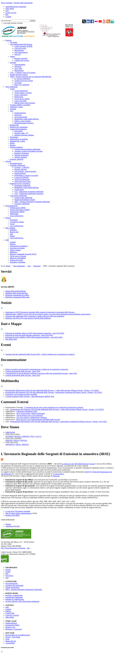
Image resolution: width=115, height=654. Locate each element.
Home (8, 266)
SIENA (18, 444)
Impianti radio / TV (21, 133)
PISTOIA (23, 440)
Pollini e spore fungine (22, 121)
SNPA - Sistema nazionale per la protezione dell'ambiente (30, 77)
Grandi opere (19, 190)
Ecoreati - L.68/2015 (21, 167)
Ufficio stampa (15, 250)
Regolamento (19, 50)
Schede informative (12, 587)
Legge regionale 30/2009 (23, 46)
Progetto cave (10, 627)
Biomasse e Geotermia (13, 629)
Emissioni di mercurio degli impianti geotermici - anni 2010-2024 (29, 335)
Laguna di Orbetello (21, 177)
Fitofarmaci (14, 137)
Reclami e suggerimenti (13, 595)
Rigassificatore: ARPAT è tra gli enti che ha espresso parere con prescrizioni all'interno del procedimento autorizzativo (48, 314)
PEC (7, 15)
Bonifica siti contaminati (19, 127)
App (7, 578)
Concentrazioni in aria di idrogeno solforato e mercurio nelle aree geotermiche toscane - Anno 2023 (41, 373)
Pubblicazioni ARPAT (18, 208)
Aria (11, 111)
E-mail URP (9, 613)
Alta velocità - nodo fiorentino (25, 171)
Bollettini (13, 230)
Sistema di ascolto (16, 260)
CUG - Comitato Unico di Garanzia (22, 73)
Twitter (8, 572)
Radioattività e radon (17, 141)
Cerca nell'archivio (16, 216)
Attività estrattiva (20, 157)
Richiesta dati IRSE (12, 515)
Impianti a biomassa (21, 153)
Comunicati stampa (17, 222)
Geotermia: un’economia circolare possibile (21, 394)
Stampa (8, 524)
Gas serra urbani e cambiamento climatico (32, 417)
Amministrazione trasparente (15, 7)
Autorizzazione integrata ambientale (27, 149)
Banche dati (14, 232)
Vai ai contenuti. (7, 3)
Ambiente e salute (16, 107)
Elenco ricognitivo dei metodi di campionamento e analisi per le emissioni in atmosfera (36, 369)
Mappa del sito (10, 641)
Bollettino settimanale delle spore (17, 297)
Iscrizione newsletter (17, 248)
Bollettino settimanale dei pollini (17, 295)
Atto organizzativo (21, 52)
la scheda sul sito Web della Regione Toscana (78, 464)
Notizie (8, 218)
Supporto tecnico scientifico (20, 183)
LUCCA (38, 436)
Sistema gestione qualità (18, 75)
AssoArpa (18, 83)
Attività (8, 161)
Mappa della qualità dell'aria (15, 291)
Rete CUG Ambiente (21, 85)
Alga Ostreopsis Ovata (22, 181)
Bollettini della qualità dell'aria (16, 293)
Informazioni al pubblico (19, 246)
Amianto (13, 109)
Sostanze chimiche (16, 159)
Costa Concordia (20, 101)
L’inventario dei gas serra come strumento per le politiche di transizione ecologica (53, 407)
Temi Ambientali (11, 87)
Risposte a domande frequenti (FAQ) (23, 254)
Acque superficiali (21, 91)
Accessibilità (10, 643)
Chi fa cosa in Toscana (18, 256)
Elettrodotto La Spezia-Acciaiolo (26, 175)
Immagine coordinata (17, 262)
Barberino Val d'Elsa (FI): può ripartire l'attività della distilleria (28, 318)
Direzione (17, 66)
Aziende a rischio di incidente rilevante (28, 151)
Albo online (9, 9)
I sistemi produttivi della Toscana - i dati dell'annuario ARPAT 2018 (29, 396)
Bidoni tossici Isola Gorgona (24, 103)
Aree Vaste (18, 68)
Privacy (8, 637)
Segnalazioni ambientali (14, 597)
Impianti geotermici (21, 155)
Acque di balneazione (22, 179)
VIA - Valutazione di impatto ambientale (29, 192)
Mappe (12, 236)
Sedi (7, 607)
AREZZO (25, 444)
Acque (12, 89)
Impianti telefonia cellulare (24, 135)
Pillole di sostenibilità (18, 258)
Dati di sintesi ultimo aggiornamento (18, 513)
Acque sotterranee (20, 95)
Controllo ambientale (17, 165)
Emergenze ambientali (22, 185)
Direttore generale (20, 58)
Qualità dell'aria (20, 113)
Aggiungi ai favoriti (12, 526)
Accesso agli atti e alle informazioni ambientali (22, 601)
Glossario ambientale (22, 204)
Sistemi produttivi (16, 147)
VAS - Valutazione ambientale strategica (28, 194)
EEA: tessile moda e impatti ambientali (31, 413)
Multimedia (14, 214)
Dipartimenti (19, 70)
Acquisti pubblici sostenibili (20, 105)
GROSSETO (10, 444)
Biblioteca (13, 252)
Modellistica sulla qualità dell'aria (26, 119)
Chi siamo (13, 42)
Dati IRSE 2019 (11, 339)
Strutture (13, 62)
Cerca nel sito (6, 21)
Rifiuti (12, 143)
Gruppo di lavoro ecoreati (23, 81)
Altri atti (17, 54)
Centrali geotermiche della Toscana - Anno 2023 (22, 375)
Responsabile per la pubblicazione (17, 635)
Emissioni (18, 115)
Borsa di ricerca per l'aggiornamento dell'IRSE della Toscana (38, 419)
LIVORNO (9, 436)
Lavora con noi (10, 13)
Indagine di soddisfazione (14, 599)
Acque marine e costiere (23, 93)
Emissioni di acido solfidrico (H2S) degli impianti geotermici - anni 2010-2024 (33, 337)
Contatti (8, 17)
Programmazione (16, 163)
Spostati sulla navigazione (23, 3)
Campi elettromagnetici (18, 129)
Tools (7, 639)
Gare (7, 11)
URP (7, 240)
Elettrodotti (18, 131)
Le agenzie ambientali (22, 79)
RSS (7, 574)
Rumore (13, 145)
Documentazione (11, 206)
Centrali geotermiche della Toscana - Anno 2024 (22, 371)
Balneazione (18, 97)
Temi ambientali (19, 266)
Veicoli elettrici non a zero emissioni (30, 415)
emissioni (56, 476)
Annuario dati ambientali (23, 198)
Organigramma (19, 64)
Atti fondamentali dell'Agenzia (21, 44)
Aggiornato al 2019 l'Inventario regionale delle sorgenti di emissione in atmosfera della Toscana (39, 312)
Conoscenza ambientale (18, 196)
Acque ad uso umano (22, 99)
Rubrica (13, 244)
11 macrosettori (58, 474)
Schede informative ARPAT (20, 210)
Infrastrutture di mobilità (19, 139)
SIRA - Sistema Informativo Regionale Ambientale (23, 589)
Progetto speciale (20, 169)
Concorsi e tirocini (12, 615)
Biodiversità (14, 125)
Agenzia (8, 40)
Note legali (16, 637)
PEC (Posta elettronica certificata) (13, 548)
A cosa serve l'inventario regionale (17, 511)
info (28, 548)
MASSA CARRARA (22, 436)
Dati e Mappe (10, 228)
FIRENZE (9, 440)
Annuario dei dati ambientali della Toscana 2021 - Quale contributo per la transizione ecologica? (40, 354)
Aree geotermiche (20, 117)
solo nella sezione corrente (13, 23)
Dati (11, 234)
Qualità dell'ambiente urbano (24, 200)
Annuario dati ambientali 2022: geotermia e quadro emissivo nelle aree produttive (34, 316)
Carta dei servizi (20, 48)
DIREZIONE (10, 432)
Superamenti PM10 (12, 625)
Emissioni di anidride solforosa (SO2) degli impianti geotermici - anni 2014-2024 (34, 333)
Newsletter (14, 220)
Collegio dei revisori (21, 60)
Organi (12, 56)
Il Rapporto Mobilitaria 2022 (27, 411)
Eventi (12, 224)
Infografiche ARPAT (17, 212)
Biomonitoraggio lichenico (24, 123)
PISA (32, 436)
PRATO (16, 440)
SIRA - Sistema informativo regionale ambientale (32, 202)
